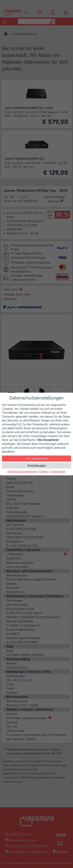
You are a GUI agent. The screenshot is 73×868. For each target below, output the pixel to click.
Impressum (58, 471)
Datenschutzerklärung (22, 471)
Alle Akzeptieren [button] (36, 458)
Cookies (44, 471)
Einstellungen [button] (36, 465)
